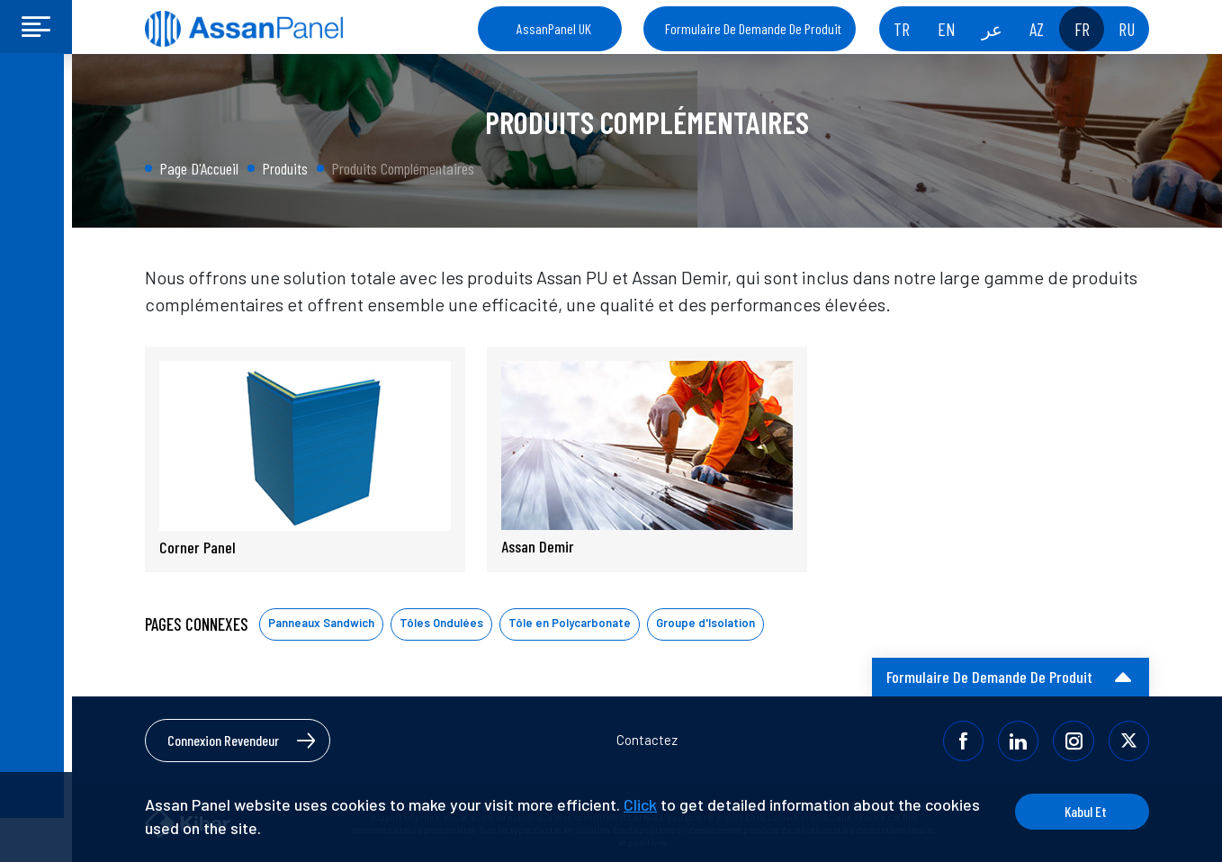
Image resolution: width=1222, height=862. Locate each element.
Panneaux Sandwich (321, 622)
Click (640, 804)
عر (992, 29)
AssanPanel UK (554, 28)
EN (947, 29)
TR (902, 29)
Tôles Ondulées (441, 622)
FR (1082, 29)
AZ (1036, 29)
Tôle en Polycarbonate (569, 622)
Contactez (647, 740)
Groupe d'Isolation (705, 622)
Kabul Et (1081, 811)
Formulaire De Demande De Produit (753, 28)
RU (1127, 29)
